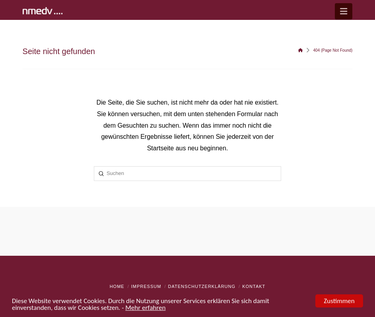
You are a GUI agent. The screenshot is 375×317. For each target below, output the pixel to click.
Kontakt (253, 286)
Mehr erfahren (145, 308)
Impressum (146, 286)
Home (117, 286)
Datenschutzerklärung (202, 286)
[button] (343, 11)
